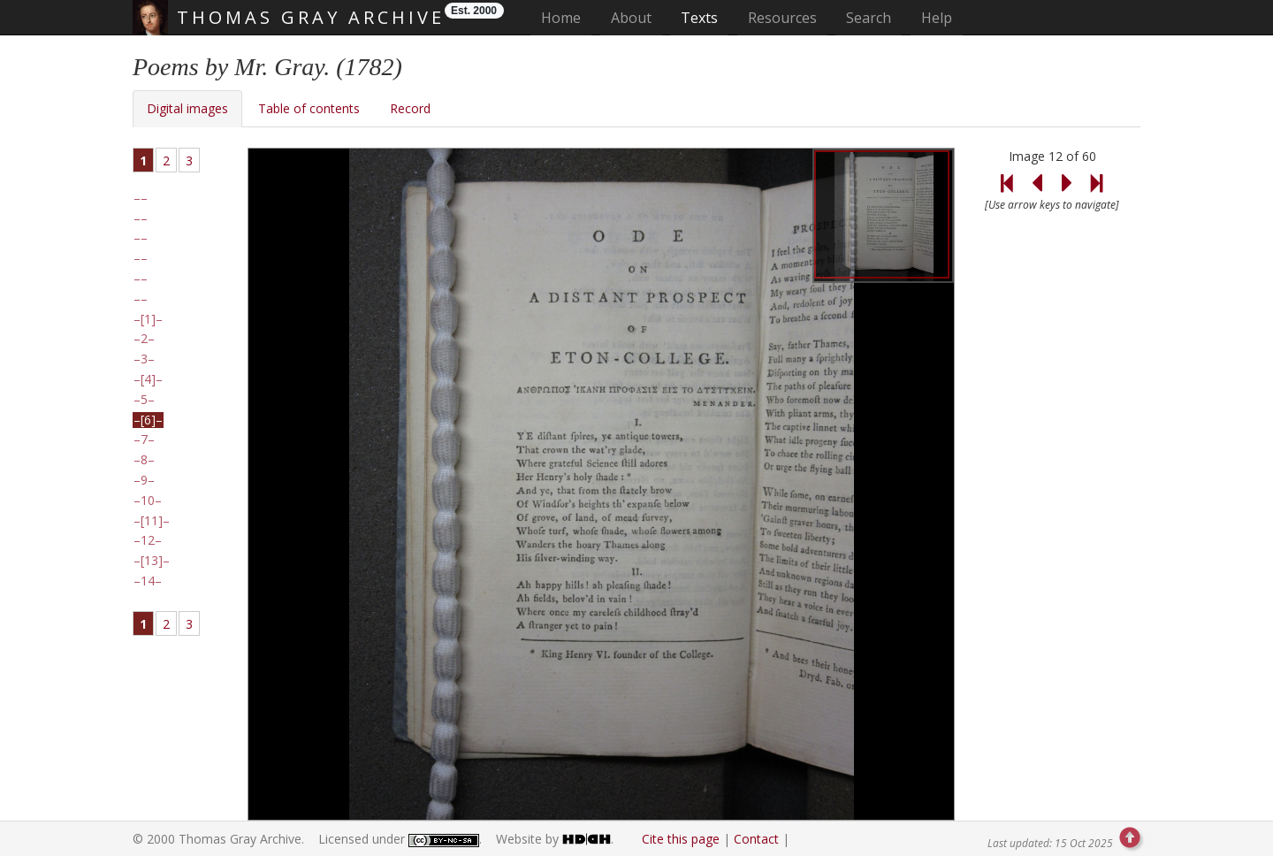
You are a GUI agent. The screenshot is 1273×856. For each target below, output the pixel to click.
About (631, 17)
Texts (699, 17)
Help (936, 17)
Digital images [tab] (187, 108)
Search (868, 17)
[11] (152, 521)
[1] (148, 319)
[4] (148, 379)
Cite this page (681, 838)
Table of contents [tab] (309, 108)
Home (566, 17)
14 (148, 581)
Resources (782, 17)
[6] (148, 420)
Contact (756, 838)
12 (148, 540)
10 (148, 500)
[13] (152, 561)
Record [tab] (410, 108)
